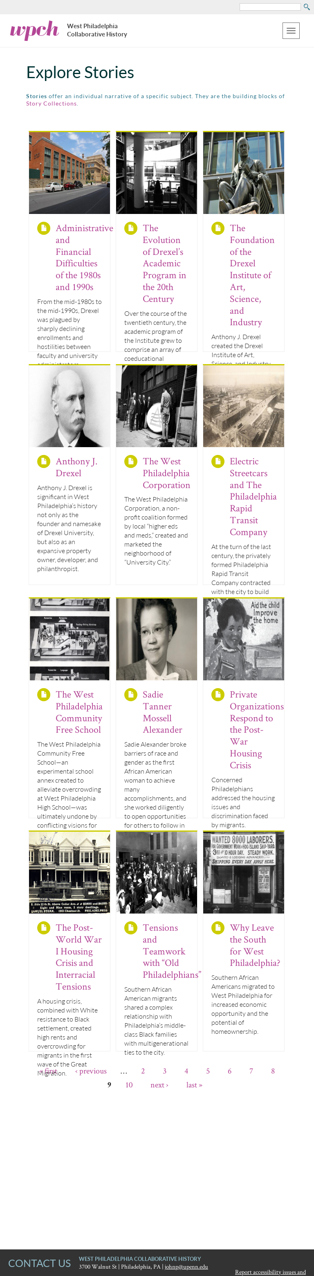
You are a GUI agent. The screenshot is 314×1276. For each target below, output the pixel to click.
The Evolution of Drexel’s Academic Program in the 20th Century (164, 263)
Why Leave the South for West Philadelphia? (255, 945)
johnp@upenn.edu (186, 1266)
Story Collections (51, 103)
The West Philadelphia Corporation (167, 473)
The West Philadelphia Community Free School (79, 712)
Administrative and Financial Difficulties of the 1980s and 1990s (84, 257)
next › (159, 1084)
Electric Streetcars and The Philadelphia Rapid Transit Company (253, 496)
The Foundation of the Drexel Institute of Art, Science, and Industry (252, 274)
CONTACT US (39, 1263)
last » (194, 1084)
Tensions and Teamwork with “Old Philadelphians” (172, 951)
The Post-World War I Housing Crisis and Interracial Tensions (79, 956)
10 (128, 1084)
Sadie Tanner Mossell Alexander (162, 712)
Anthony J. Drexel (76, 467)
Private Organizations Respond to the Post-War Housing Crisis (257, 729)
